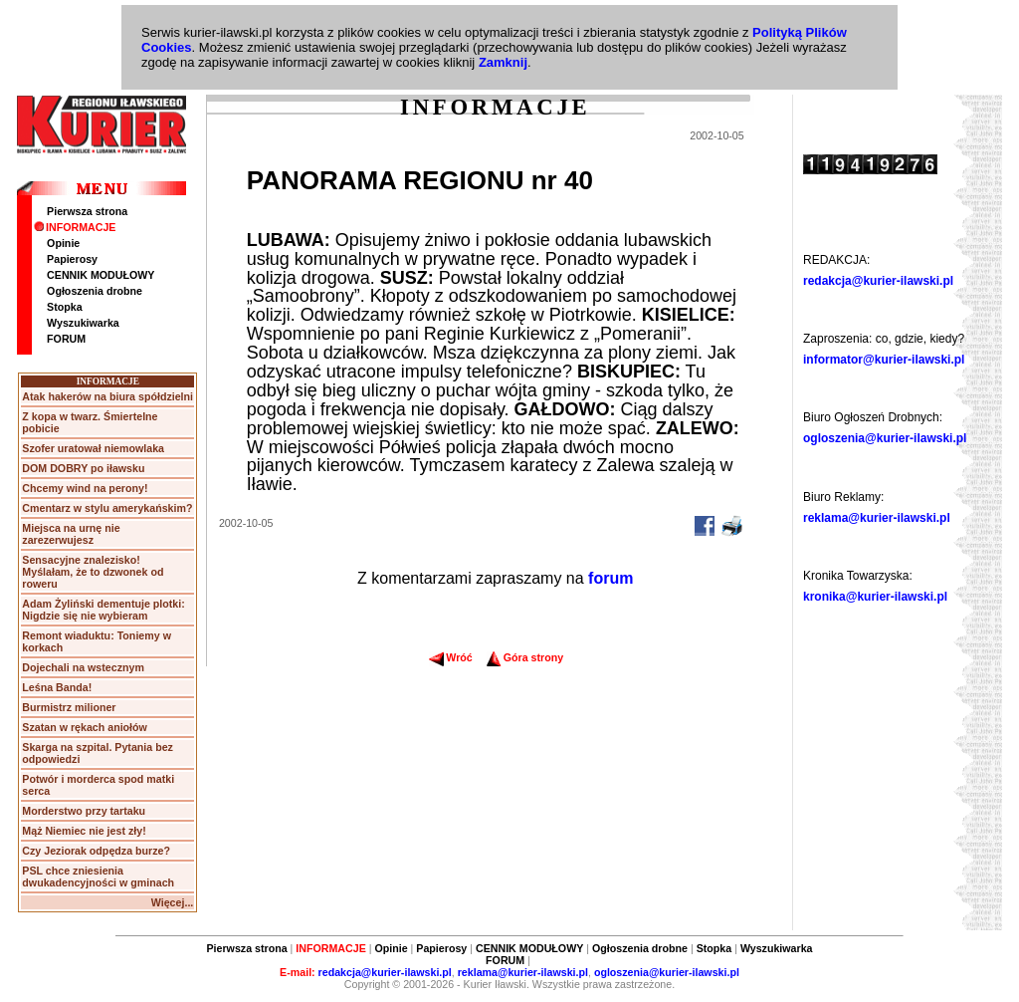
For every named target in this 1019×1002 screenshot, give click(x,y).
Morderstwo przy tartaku (83, 811)
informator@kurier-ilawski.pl (883, 360)
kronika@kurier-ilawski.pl (875, 597)
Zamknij (503, 62)
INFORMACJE (74, 227)
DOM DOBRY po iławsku (83, 468)
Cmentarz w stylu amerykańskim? (107, 508)
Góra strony (525, 657)
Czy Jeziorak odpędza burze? (96, 851)
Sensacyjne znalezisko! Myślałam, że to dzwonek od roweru (92, 572)
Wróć (450, 657)
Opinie (63, 243)
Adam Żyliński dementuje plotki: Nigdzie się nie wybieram (103, 610)
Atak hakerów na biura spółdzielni (107, 396)
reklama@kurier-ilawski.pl (876, 518)
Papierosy (72, 259)
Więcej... (172, 902)
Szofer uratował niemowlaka (93, 448)
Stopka (65, 307)
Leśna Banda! (57, 687)
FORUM (66, 339)
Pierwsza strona (87, 211)
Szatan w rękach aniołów (84, 727)
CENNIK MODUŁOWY (100, 275)
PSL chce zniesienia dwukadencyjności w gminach (98, 876)
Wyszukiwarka (83, 323)
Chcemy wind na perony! (84, 488)
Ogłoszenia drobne (94, 291)
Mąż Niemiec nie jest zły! (83, 831)
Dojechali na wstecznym (83, 667)
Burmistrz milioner (68, 707)
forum (610, 578)
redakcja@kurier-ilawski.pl (878, 281)
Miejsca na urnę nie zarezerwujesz (70, 534)
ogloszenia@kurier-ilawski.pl (884, 438)
